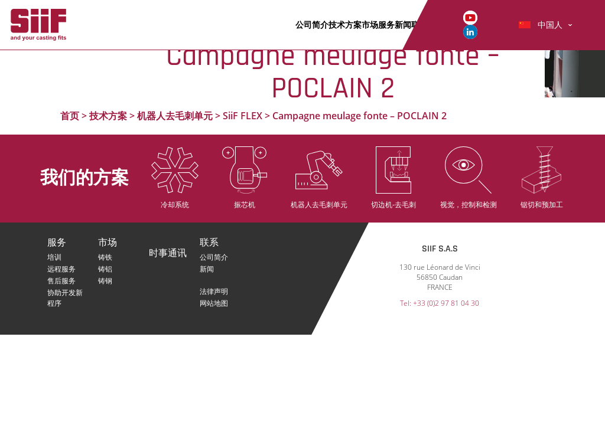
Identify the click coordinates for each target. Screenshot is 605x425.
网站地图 (214, 303)
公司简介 (311, 24)
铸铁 (105, 257)
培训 (54, 257)
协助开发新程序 (65, 292)
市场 (370, 24)
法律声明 (214, 291)
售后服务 (61, 281)
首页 (69, 115)
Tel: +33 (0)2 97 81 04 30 (439, 303)
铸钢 (105, 281)
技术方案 (345, 24)
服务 (386, 24)
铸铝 (105, 269)
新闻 (403, 24)
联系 (209, 243)
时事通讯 (168, 253)
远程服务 (61, 269)
